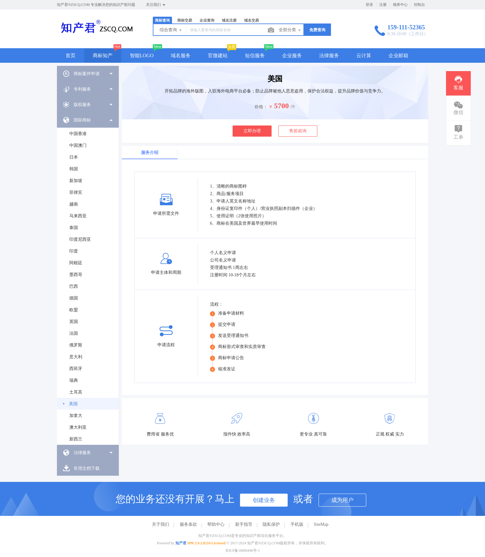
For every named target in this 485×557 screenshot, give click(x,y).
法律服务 (329, 55)
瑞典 (73, 380)
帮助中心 (216, 524)
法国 (73, 333)
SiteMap (321, 524)
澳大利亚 (78, 427)
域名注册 (229, 20)
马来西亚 (78, 216)
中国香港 (78, 133)
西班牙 (75, 368)
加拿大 (75, 415)
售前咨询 (298, 131)
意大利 (75, 357)
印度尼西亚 (80, 239)
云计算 (363, 55)
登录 (369, 4)
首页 (70, 55)
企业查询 (207, 20)
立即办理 (252, 131)
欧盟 (73, 310)
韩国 (73, 169)
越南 (73, 204)
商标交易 (184, 20)
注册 (383, 4)
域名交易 (251, 20)
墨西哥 (75, 274)
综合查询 (171, 30)
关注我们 (156, 5)
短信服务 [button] (255, 55)
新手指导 (243, 524)
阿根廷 (75, 263)
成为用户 (342, 500)
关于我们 (160, 524)
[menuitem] (88, 73)
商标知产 (103, 55)
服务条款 (188, 524)
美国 (73, 404)
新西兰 (75, 439)
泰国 (73, 227)
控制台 (419, 4)
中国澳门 (78, 145)
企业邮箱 (398, 55)
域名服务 (181, 55)
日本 (73, 157)
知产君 (181, 543)
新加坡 (75, 180)
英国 (73, 321)
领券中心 (400, 4)
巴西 (73, 286)
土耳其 (75, 392)
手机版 (296, 524)
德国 (73, 298)
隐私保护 (271, 524)
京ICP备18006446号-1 (242, 550)
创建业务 (264, 500)
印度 (73, 251)
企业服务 (292, 55)
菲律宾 (75, 192)
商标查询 (162, 20)
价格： (261, 106)
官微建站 (218, 55)
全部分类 (290, 30)
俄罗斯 (75, 345)
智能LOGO (141, 55)
